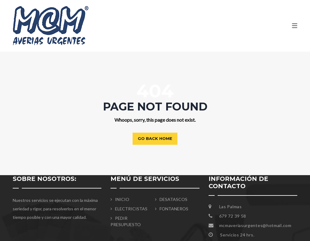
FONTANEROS (174, 208)
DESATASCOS (173, 199)
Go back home (155, 138)
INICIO (122, 199)
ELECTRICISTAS (131, 208)
